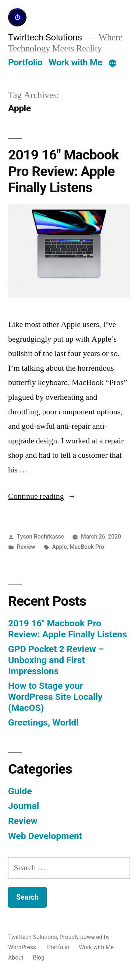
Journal (23, 805)
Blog (39, 957)
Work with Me (75, 62)
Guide (20, 791)
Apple (59, 546)
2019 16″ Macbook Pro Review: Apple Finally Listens (63, 171)
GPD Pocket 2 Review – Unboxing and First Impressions (56, 660)
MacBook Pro (87, 546)
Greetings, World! (43, 722)
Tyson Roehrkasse (40, 536)
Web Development (45, 836)
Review (26, 546)
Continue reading (42, 496)
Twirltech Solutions (45, 37)
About (16, 957)
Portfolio (25, 62)
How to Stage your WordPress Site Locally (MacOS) (55, 696)
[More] (112, 64)
